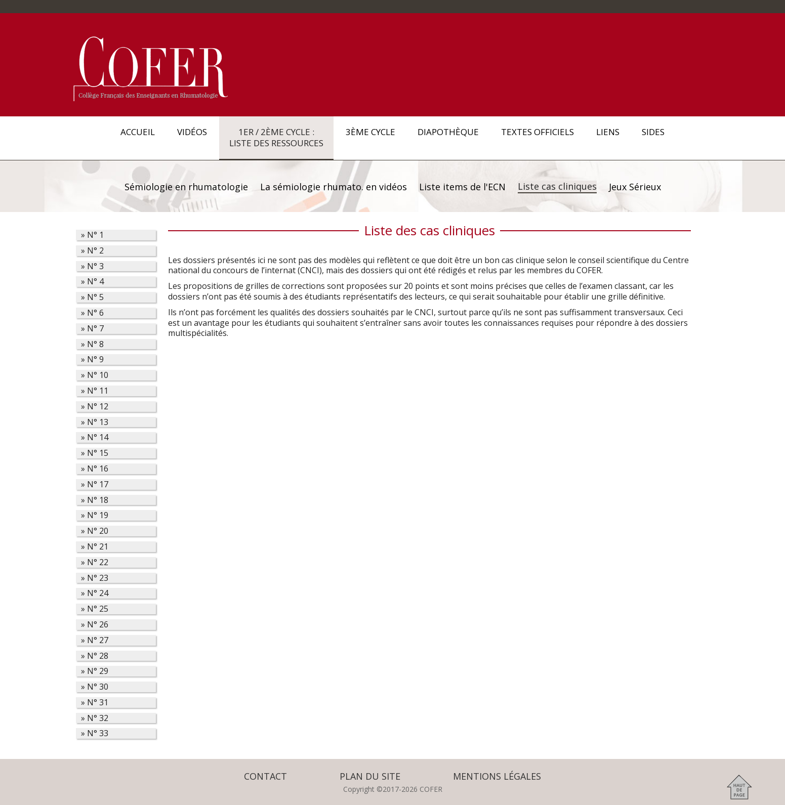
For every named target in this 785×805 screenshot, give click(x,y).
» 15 (94, 453)
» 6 (92, 313)
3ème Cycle (370, 137)
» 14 (94, 437)
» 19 (94, 515)
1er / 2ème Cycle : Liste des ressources (276, 137)
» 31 (94, 702)
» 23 (94, 578)
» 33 (94, 733)
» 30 (94, 687)
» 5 (92, 297)
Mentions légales (497, 776)
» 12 (94, 406)
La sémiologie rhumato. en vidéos (333, 187)
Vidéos (192, 137)
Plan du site (370, 776)
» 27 (94, 640)
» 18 (94, 500)
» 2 (92, 250)
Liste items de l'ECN (462, 187)
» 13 (94, 422)
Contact (265, 776)
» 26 (94, 624)
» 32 (94, 718)
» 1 (92, 235)
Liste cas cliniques (557, 186)
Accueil (137, 137)
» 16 (94, 468)
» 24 (94, 593)
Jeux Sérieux (635, 187)
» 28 (94, 656)
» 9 (92, 359)
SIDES (653, 137)
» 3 (92, 266)
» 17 (94, 484)
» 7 (92, 328)
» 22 (94, 562)
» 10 (94, 375)
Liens (607, 137)
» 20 (94, 531)
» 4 (92, 281)
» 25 (94, 609)
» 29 (94, 671)
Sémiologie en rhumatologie (186, 187)
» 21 (94, 546)
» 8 (92, 344)
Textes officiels (537, 137)
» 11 (94, 391)
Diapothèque (448, 137)
